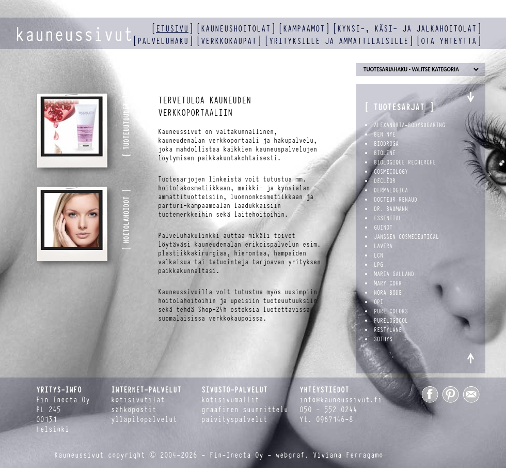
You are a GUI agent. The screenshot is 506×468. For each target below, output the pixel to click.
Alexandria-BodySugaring (409, 125)
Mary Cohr (388, 283)
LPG (378, 265)
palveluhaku (162, 41)
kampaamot (304, 28)
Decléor (385, 181)
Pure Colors (391, 311)
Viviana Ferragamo (348, 455)
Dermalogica (391, 190)
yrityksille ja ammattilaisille (338, 41)
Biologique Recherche (405, 162)
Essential (388, 218)
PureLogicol (391, 320)
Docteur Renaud (395, 199)
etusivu (172, 28)
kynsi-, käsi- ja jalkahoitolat (407, 28)
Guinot (383, 227)
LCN (378, 255)
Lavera (383, 246)
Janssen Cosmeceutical (406, 237)
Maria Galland (394, 274)
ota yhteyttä (449, 41)
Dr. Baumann (391, 209)
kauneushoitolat (236, 28)
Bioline (385, 153)
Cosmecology (391, 172)
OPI (378, 302)
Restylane (388, 330)
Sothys (383, 339)
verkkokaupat (229, 41)
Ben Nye (385, 134)
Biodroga (386, 144)
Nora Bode (388, 293)
